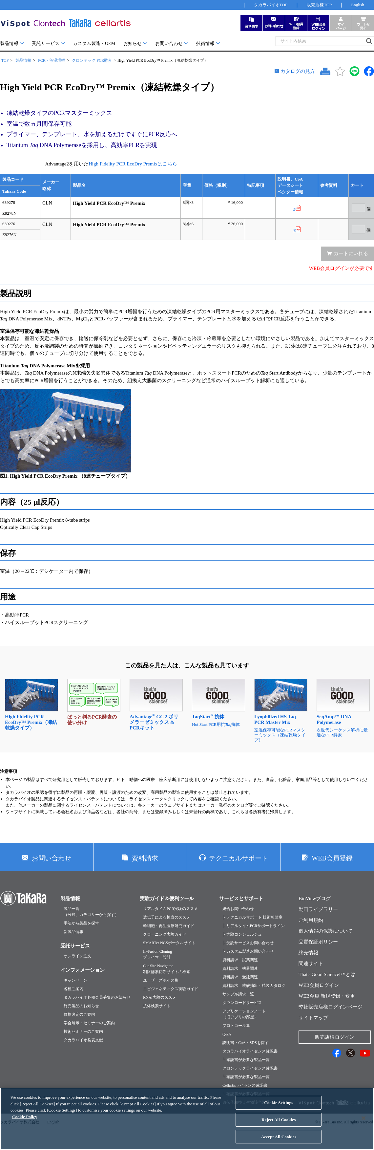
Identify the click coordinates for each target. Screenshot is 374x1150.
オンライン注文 (77, 956)
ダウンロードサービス (242, 1002)
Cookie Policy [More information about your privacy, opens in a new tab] (24, 1121)
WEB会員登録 (332, 858)
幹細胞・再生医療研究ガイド (168, 925)
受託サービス (45, 43)
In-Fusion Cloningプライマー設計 (157, 954)
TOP (5, 60)
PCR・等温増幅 (51, 60)
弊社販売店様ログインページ (331, 1006)
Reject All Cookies (278, 1124)
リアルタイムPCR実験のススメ (170, 908)
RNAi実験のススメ (159, 997)
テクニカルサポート (238, 858)
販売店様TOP (319, 4)
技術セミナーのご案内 (83, 1031)
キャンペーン (75, 980)
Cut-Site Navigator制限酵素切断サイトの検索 (166, 969)
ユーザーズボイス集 (160, 980)
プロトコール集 (236, 1025)
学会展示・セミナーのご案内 (89, 1023)
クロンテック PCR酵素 (92, 60)
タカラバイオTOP (270, 4)
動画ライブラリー (318, 909)
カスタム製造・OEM (94, 43)
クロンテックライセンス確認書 (250, 1068)
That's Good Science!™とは (327, 974)
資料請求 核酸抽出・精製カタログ (253, 985)
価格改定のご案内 (79, 1014)
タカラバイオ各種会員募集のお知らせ (97, 997)
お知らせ (132, 43)
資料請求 (145, 858)
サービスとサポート (241, 898)
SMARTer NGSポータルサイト (169, 943)
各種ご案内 (73, 989)
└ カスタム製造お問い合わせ (248, 951)
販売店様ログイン (334, 1037)
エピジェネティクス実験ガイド (170, 989)
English (357, 4)
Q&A (226, 1034)
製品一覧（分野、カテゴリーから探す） (91, 911)
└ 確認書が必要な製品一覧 (246, 1059)
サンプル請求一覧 (238, 994)
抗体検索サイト (157, 1006)
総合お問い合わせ (238, 908)
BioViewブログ (315, 898)
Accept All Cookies (278, 1141)
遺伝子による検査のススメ (166, 917)
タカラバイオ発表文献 (83, 1040)
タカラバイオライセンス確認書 (250, 1051)
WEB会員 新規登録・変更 (327, 996)
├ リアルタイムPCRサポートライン (253, 925)
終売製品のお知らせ (81, 1006)
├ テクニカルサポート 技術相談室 (252, 917)
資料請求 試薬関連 (240, 960)
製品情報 (9, 43)
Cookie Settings (278, 1107)
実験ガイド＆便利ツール (167, 898)
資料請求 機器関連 (240, 968)
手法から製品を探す (81, 923)
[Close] (363, 1123)
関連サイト (311, 963)
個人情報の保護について (326, 931)
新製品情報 (73, 931)
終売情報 (308, 952)
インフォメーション (82, 970)
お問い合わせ (169, 43)
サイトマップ (313, 1017)
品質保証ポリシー (318, 941)
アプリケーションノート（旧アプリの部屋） (244, 1014)
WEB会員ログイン (319, 985)
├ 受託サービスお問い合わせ (248, 943)
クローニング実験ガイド (164, 934)
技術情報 (205, 43)
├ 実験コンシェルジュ (242, 934)
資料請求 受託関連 (240, 977)
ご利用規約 (311, 920)
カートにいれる (351, 253)
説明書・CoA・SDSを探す (245, 1042)
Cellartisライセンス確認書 (244, 1085)
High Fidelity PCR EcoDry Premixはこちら (133, 163)
